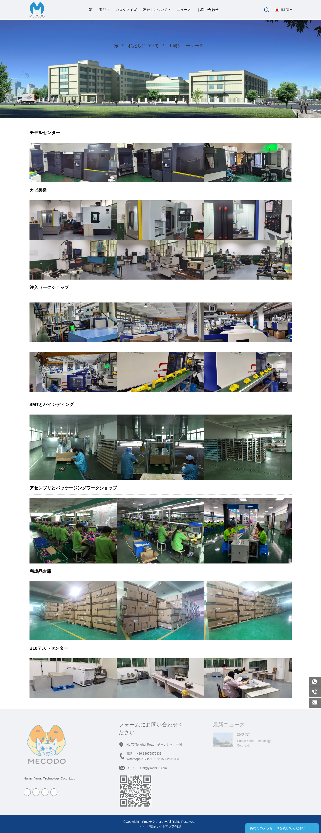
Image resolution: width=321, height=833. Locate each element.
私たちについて (156, 10)
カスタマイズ (126, 10)
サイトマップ (165, 826)
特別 (178, 826)
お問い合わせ (208, 10)
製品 (104, 10)
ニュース (184, 10)
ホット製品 (147, 826)
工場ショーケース (185, 45)
